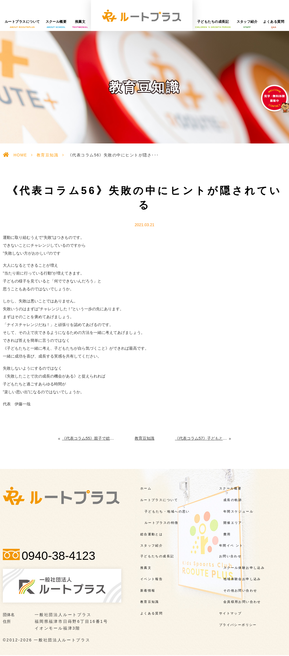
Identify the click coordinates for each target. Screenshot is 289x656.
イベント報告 (151, 579)
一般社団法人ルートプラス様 (141, 15)
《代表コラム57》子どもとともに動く (202, 438)
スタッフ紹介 (247, 24)
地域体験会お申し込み (242, 579)
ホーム (146, 488)
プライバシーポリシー (238, 624)
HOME (20, 155)
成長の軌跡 (232, 499)
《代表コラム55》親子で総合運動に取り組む (88, 438)
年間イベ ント (231, 545)
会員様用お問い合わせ (242, 601)
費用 (227, 534)
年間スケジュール (238, 511)
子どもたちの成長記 (213, 24)
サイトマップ (230, 613)
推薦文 (80, 24)
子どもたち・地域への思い (167, 511)
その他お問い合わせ (240, 590)
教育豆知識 (48, 155)
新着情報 (147, 590)
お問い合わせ (230, 556)
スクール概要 (56, 24)
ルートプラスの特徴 (161, 522)
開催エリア (232, 522)
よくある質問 (273, 24)
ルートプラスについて (22, 24)
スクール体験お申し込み (244, 567)
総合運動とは (151, 534)
